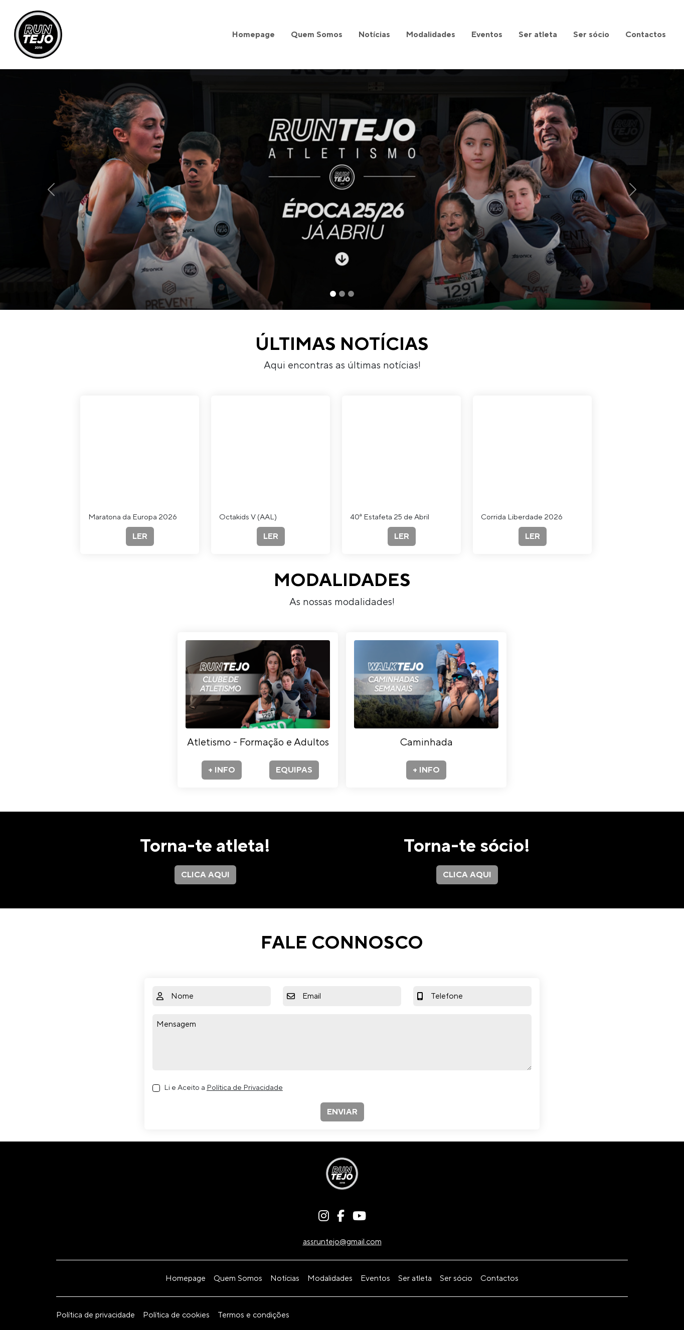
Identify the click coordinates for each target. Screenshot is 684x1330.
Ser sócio (591, 35)
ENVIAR (342, 1112)
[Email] (349, 996)
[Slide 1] (333, 294)
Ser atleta (538, 35)
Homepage (253, 35)
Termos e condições (253, 1315)
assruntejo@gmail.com (342, 1242)
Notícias (374, 35)
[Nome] (219, 996)
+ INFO (221, 770)
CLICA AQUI (205, 875)
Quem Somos (317, 35)
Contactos (645, 35)
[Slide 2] (342, 294)
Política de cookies (176, 1315)
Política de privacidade (95, 1315)
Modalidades (430, 35)
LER (139, 536)
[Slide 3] (351, 294)
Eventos (486, 35)
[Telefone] (479, 996)
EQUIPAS (294, 770)
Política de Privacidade (245, 1087)
